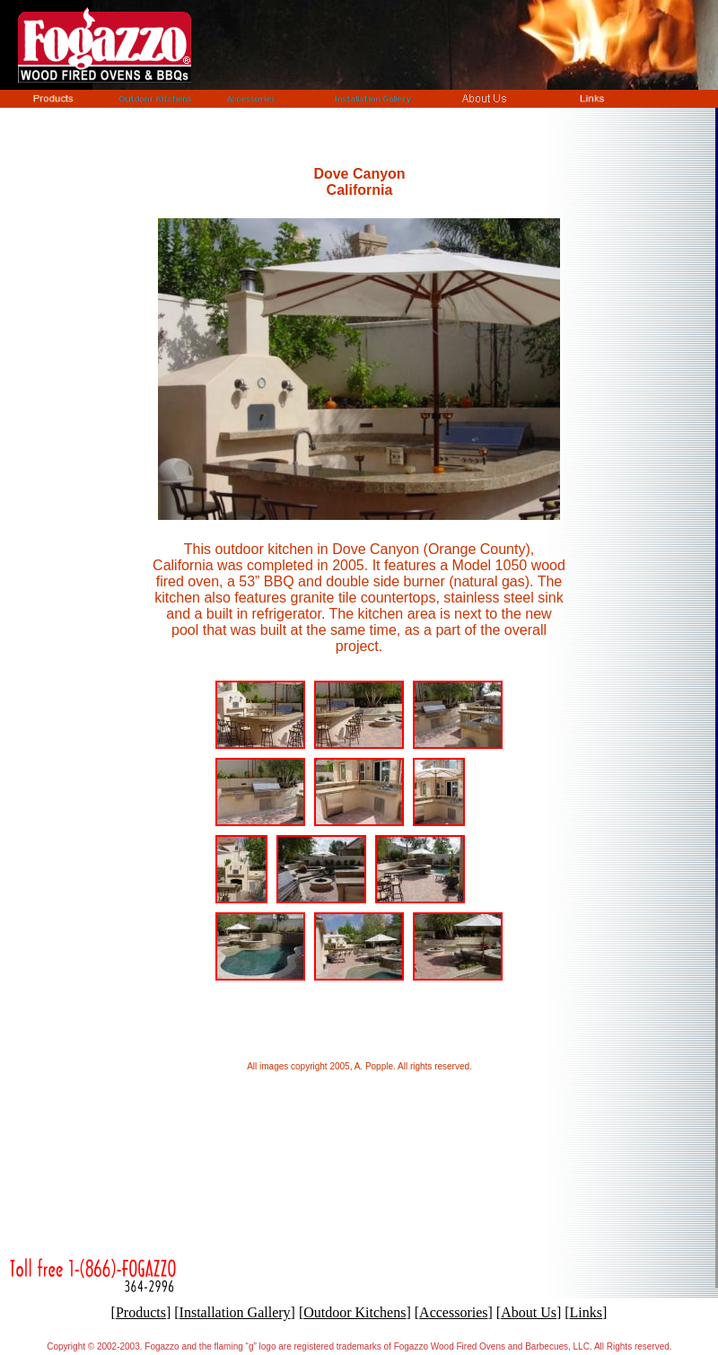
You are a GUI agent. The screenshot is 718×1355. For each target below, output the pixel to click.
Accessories (453, 1312)
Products (141, 1312)
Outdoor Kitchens (354, 1312)
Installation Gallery (235, 1312)
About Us (528, 1312)
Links (586, 1312)
